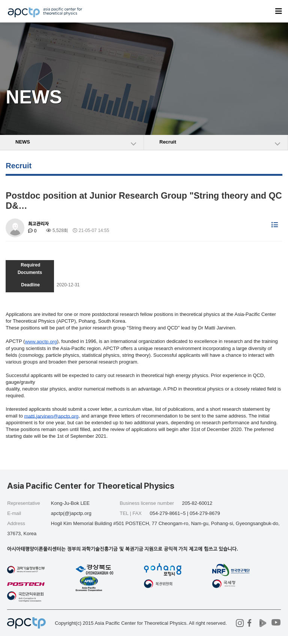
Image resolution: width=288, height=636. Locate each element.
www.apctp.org (41, 341)
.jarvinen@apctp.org (51, 416)
